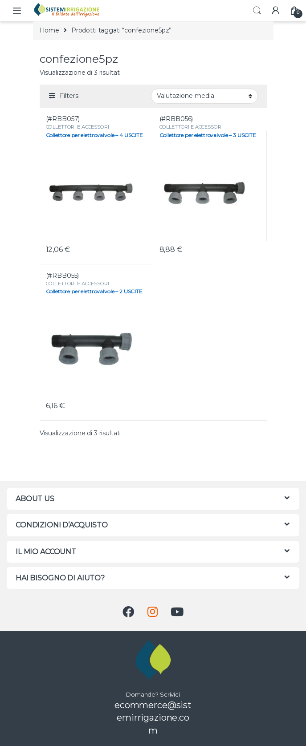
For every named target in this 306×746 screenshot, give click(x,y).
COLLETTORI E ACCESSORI (77, 127)
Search (257, 11)
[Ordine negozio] (204, 96)
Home (49, 30)
